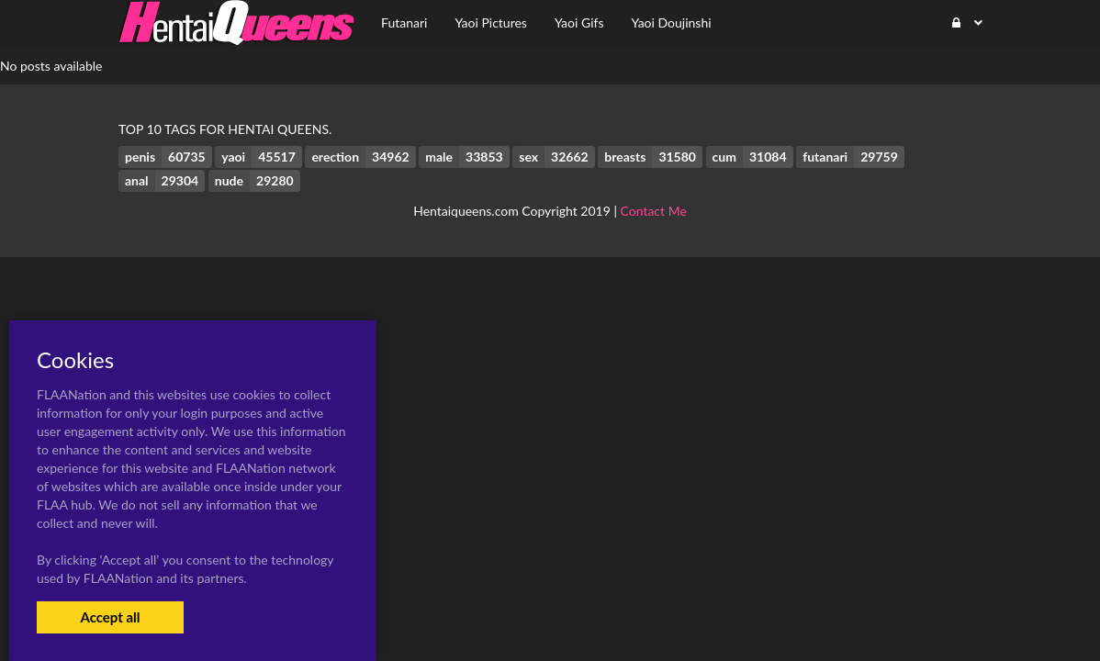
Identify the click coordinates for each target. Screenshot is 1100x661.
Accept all (110, 617)
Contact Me (654, 210)
